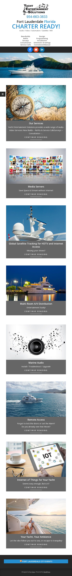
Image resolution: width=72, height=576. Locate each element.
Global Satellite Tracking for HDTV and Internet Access (36, 245)
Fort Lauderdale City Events (37, 561)
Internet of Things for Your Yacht (36, 479)
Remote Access (36, 419)
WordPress (46, 572)
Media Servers (36, 186)
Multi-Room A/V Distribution (36, 303)
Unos (33, 572)
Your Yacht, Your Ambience (36, 536)
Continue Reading (36, 137)
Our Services (36, 123)
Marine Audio (36, 362)
